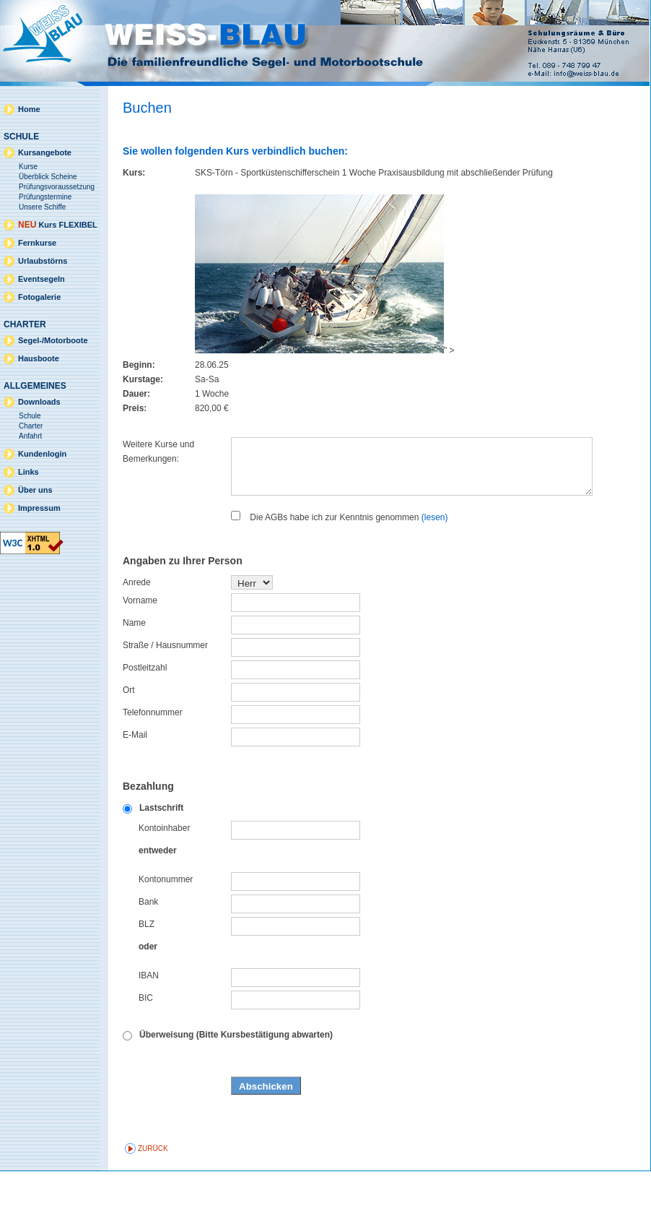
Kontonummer (166, 919)
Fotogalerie (39, 297)
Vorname (140, 640)
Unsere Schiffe (42, 207)
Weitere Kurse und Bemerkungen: (158, 451)
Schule (30, 416)
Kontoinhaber (164, 868)
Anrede (137, 622)
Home (29, 109)
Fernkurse (37, 242)
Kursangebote (44, 152)
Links (28, 471)
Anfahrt (30, 436)
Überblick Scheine (48, 177)
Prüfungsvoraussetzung (57, 187)
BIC (146, 1038)
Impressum (39, 508)
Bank (148, 941)
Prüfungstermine (45, 197)
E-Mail (135, 775)
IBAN (149, 1015)
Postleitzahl (145, 707)
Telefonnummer (153, 752)
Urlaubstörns (42, 261)
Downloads (39, 401)
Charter (31, 426)
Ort (129, 730)
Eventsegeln (41, 279)
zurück (153, 1188)
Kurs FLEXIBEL (57, 225)
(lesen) (434, 557)
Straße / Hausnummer (165, 685)
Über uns (35, 490)
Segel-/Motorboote (53, 340)
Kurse (28, 167)
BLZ (146, 964)
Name (134, 663)
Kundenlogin (42, 453)
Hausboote (38, 358)
